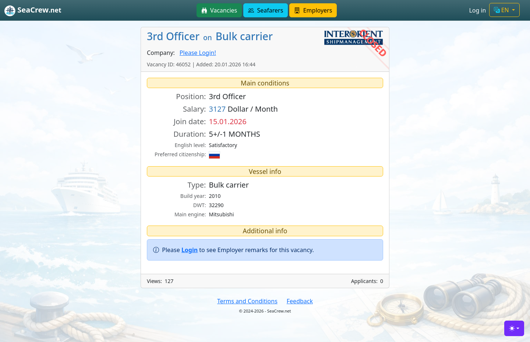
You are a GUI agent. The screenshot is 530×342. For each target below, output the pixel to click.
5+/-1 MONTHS (234, 134)
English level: (190, 145)
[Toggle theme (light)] (514, 328)
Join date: (190, 121)
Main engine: (190, 214)
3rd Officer (227, 96)
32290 (216, 205)
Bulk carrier (228, 185)
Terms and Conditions (247, 301)
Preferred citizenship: (180, 154)
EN (502, 10)
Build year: (193, 195)
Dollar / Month (243, 109)
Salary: (194, 109)
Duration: (189, 134)
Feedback (300, 301)
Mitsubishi (221, 214)
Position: (191, 96)
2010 (214, 195)
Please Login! (198, 53)
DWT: (199, 205)
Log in (477, 10)
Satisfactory (223, 145)
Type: (197, 185)
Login (189, 250)
